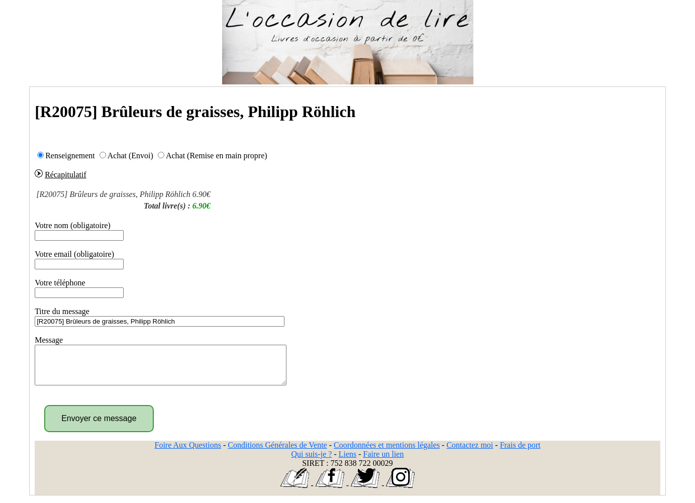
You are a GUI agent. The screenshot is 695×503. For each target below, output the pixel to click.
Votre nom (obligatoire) (73, 225)
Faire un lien (383, 461)
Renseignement (70, 155)
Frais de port (520, 452)
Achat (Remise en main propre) (216, 155)
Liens (348, 461)
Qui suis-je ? (311, 461)
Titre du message (62, 311)
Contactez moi (469, 452)
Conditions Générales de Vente (277, 452)
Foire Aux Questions (188, 452)
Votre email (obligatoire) (74, 254)
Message (49, 340)
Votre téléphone (60, 282)
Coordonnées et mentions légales (387, 452)
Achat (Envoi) (130, 155)
